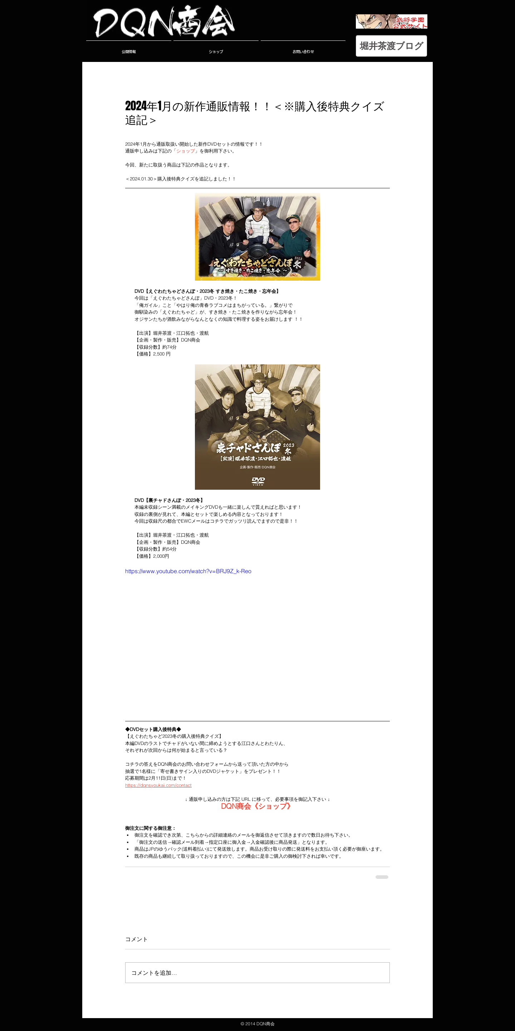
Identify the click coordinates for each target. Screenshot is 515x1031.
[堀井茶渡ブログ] (391, 46)
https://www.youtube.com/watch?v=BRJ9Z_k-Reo (188, 571)
